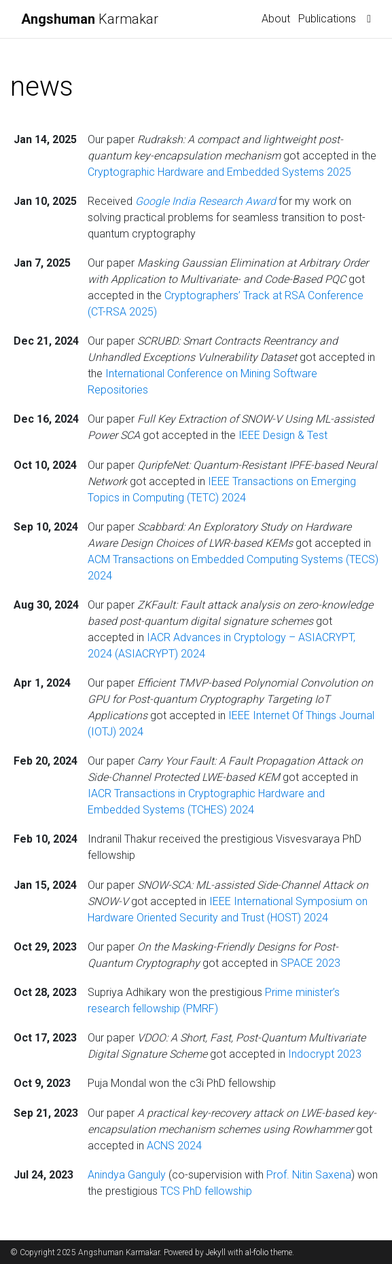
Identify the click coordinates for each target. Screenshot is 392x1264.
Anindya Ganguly (128, 1174)
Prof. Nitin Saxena (308, 1174)
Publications (327, 18)
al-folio (256, 1252)
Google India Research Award (207, 201)
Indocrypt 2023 (324, 1054)
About (276, 18)
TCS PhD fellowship (206, 1191)
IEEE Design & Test (282, 435)
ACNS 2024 (174, 1145)
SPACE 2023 (310, 963)
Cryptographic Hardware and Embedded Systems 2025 (219, 172)
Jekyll (216, 1252)
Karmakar (89, 19)
